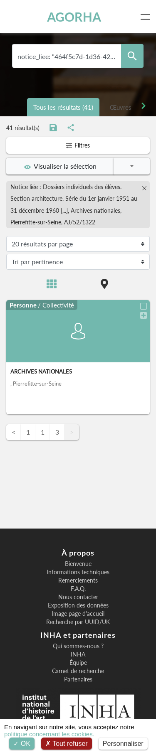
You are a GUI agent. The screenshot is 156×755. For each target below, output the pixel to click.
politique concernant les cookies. (49, 734)
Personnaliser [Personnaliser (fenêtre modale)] (123, 743)
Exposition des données (78, 605)
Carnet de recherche (78, 671)
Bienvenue (78, 564)
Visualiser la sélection (60, 166)
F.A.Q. (78, 589)
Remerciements (78, 580)
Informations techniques (78, 572)
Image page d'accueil (78, 614)
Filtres (78, 145)
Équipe (78, 663)
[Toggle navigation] (147, 16)
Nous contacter (78, 597)
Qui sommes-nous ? (78, 646)
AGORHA (74, 16)
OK (21, 743)
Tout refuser (66, 743)
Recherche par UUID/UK (78, 622)
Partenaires (78, 679)
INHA (78, 654)
